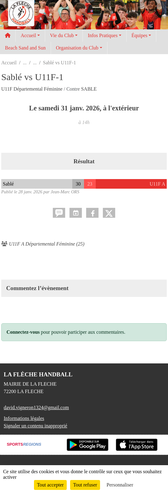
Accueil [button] (28, 35)
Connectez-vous (23, 332)
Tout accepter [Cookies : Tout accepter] (50, 484)
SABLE (89, 89)
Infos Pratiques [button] (102, 35)
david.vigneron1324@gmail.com (36, 407)
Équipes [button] (140, 35)
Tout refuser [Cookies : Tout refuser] (85, 484)
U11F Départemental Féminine (32, 89)
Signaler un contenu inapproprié (35, 425)
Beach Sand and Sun (25, 47)
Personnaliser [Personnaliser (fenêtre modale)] (120, 484)
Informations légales (24, 418)
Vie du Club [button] (62, 35)
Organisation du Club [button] (77, 47)
